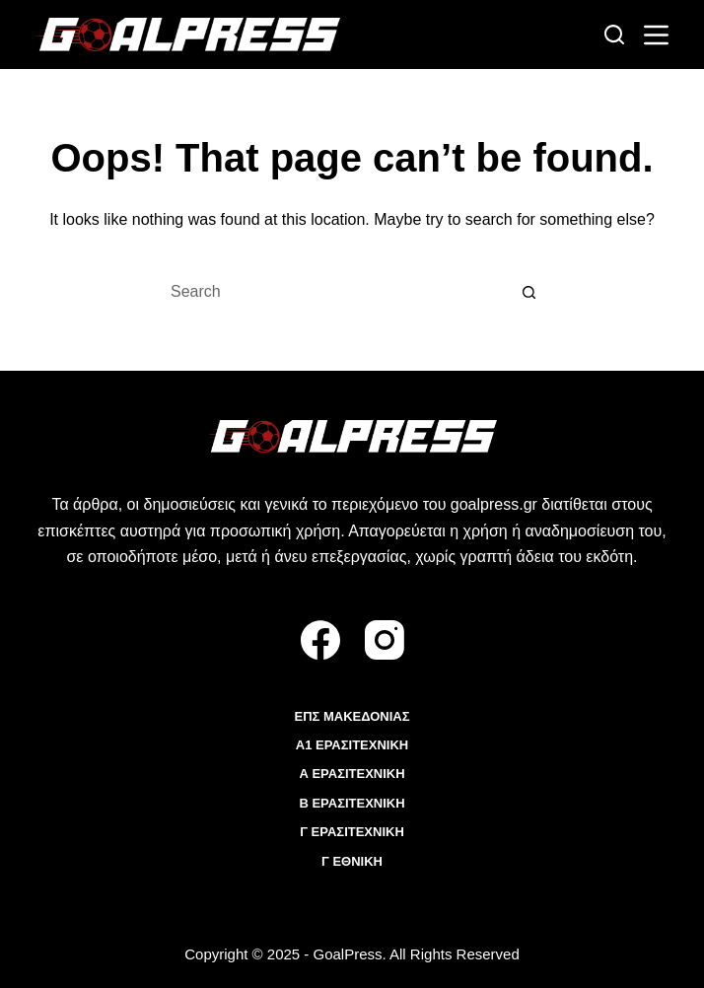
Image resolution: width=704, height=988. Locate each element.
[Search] (614, 34)
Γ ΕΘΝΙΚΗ (352, 861)
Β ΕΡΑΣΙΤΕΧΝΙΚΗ (351, 803)
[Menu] (656, 35)
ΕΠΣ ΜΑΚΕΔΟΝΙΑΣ (351, 716)
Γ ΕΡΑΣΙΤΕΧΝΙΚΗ (352, 831)
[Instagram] (384, 640)
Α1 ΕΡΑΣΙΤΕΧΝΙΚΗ (352, 745)
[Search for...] (332, 292)
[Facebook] (320, 640)
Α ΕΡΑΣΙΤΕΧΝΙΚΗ (351, 773)
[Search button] (529, 292)
